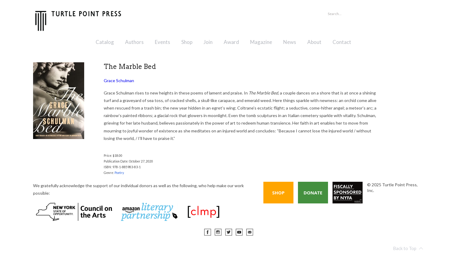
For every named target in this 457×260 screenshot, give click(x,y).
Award (231, 42)
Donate (313, 193)
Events (162, 42)
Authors (134, 42)
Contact (342, 42)
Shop (186, 42)
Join (208, 42)
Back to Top (408, 248)
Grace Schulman (119, 80)
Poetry (119, 173)
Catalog (105, 42)
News (289, 42)
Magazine (261, 42)
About (314, 42)
